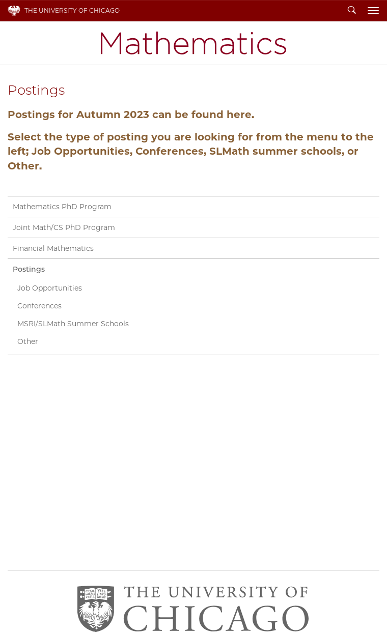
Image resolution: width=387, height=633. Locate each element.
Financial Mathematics (53, 248)
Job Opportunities (49, 288)
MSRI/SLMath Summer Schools (73, 323)
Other (27, 341)
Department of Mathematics (193, 43)
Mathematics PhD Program (62, 206)
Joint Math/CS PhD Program (64, 227)
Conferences (39, 305)
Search (352, 10)
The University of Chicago (72, 10)
